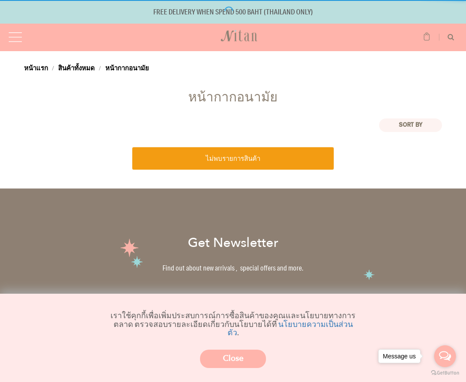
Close (233, 358)
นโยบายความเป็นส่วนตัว (290, 328)
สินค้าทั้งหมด (76, 67)
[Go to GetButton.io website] (445, 373)
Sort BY (410, 125)
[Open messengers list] (445, 356)
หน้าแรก (36, 67)
